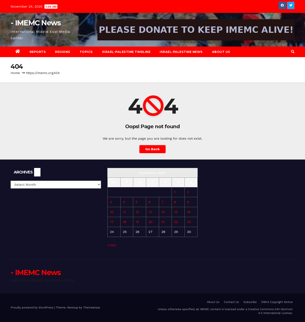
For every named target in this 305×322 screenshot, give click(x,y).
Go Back (152, 149)
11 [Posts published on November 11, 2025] (124, 212)
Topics (86, 52)
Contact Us (231, 302)
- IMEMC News (36, 22)
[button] (292, 52)
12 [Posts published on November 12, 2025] (137, 212)
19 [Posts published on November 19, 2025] (137, 222)
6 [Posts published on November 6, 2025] (149, 202)
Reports (38, 52)
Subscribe (250, 302)
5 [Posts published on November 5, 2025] (136, 202)
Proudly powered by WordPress (32, 307)
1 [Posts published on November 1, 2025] (175, 192)
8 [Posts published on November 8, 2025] (175, 202)
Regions (62, 52)
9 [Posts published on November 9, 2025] (188, 202)
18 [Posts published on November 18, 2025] (124, 222)
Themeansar (91, 307)
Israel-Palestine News (181, 52)
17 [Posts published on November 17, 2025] (112, 222)
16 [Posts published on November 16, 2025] (188, 212)
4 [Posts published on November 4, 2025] (124, 202)
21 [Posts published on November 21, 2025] (163, 222)
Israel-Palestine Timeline (126, 52)
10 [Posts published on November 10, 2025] (112, 212)
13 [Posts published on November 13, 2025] (150, 212)
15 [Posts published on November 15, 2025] (175, 212)
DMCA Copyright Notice (277, 302)
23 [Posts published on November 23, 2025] (189, 222)
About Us (221, 52)
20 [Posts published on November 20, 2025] (150, 222)
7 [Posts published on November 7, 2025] (162, 202)
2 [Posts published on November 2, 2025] (188, 192)
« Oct (111, 245)
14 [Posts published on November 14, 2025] (163, 212)
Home (15, 73)
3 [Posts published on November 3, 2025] (111, 202)
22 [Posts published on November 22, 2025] (176, 222)
